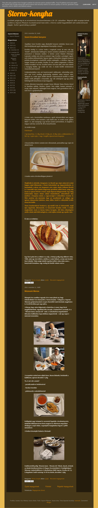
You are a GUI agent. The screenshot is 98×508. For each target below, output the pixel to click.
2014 (11, 92)
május (13, 63)
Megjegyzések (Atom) (38, 490)
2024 (11, 48)
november (14, 52)
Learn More (87, 4)
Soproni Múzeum (14, 36)
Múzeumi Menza (32, 291)
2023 (11, 73)
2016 (11, 88)
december (14, 50)
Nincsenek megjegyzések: (57, 280)
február (13, 68)
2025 (11, 45)
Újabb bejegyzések (32, 486)
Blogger (49, 502)
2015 (11, 90)
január (13, 70)
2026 (11, 43)
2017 (11, 85)
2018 (11, 83)
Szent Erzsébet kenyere (35, 37)
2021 (11, 78)
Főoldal (48, 486)
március (13, 65)
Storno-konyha (29, 13)
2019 (11, 80)
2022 (11, 75)
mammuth (77, 501)
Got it (94, 4)
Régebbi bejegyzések (65, 486)
